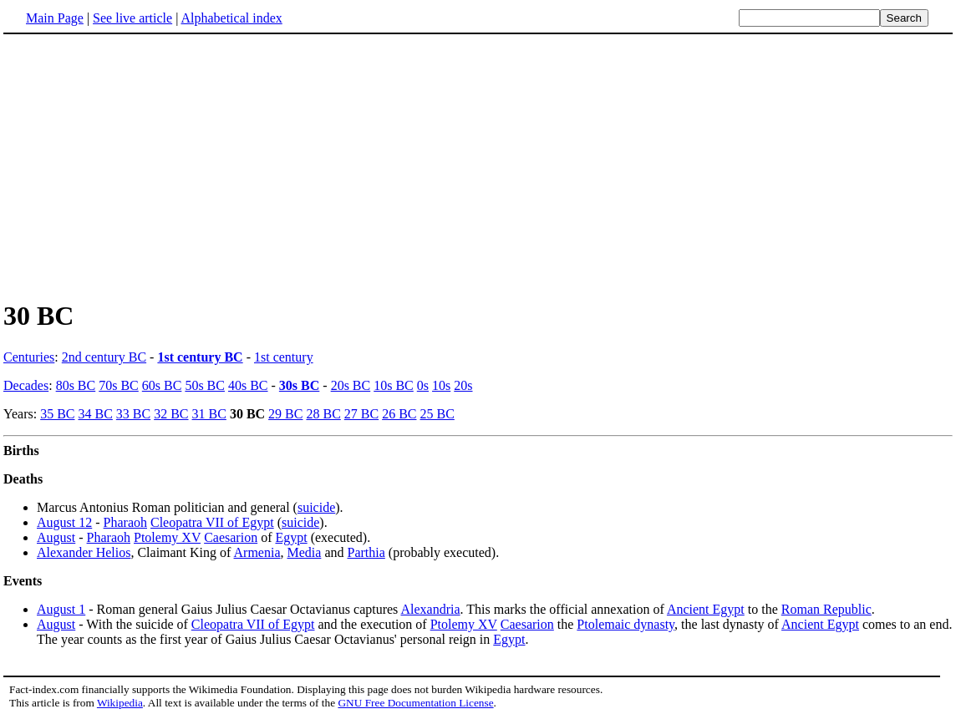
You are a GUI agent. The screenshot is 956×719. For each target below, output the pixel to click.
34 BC (96, 414)
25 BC (437, 414)
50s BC (205, 385)
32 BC (171, 414)
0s (423, 385)
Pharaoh (125, 522)
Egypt (291, 537)
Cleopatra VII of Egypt (212, 522)
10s (441, 385)
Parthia (365, 552)
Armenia (257, 552)
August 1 (61, 609)
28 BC (323, 414)
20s (463, 385)
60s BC (162, 385)
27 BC (361, 414)
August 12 (64, 522)
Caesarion (230, 537)
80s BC (76, 385)
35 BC (57, 414)
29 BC (285, 414)
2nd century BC (104, 357)
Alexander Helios (83, 552)
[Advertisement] (143, 166)
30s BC (299, 385)
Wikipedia (120, 702)
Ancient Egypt (706, 609)
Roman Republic (826, 609)
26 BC (399, 414)
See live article (132, 18)
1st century (283, 357)
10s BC (394, 385)
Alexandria (430, 609)
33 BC (133, 414)
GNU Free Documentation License (415, 702)
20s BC (351, 385)
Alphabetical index (231, 18)
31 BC (209, 414)
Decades (25, 385)
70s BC (119, 385)
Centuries (28, 357)
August (56, 537)
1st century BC (199, 357)
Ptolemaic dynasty (625, 624)
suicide (316, 507)
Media (304, 552)
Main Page (55, 18)
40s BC (248, 385)
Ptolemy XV (167, 537)
